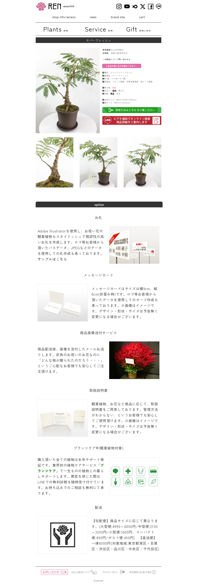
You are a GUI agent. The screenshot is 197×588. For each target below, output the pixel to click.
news (93, 17)
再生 (112, 93)
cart (142, 17)
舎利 (114, 90)
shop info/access (64, 17)
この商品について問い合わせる (116, 59)
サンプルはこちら (52, 258)
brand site (118, 17)
